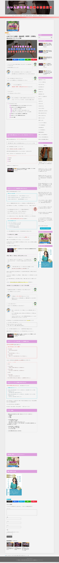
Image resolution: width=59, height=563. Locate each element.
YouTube (21, 15)
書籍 (27, 15)
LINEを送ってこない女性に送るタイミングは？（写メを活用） (21, 111)
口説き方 (40, 101)
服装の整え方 (41, 89)
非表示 (16, 103)
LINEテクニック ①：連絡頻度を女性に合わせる (18, 107)
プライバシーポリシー (30, 559)
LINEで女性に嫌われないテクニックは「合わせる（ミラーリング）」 (21, 105)
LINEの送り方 (6, 32)
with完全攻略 (41, 127)
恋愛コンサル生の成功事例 (43, 134)
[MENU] (6, 1)
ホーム (13, 15)
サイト (8, 526)
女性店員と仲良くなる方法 (43, 110)
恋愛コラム (41, 120)
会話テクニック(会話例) (43, 96)
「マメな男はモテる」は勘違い (16, 108)
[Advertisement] (22, 126)
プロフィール (17, 15)
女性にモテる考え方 (42, 115)
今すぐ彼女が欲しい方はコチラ (29, 17)
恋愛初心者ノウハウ (42, 79)
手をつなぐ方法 (41, 108)
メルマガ (24, 15)
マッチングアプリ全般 (42, 122)
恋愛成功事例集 (41, 132)
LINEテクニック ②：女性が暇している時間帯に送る (18, 113)
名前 (7, 518)
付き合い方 (41, 103)
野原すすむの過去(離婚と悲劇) (43, 139)
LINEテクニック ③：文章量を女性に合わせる (17, 115)
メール (8, 522)
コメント (8, 508)
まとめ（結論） (13, 117)
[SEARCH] (53, 1)
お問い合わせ (40, 15)
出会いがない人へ (35, 15)
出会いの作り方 (41, 84)
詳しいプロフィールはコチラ (45, 228)
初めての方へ (30, 15)
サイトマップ (44, 15)
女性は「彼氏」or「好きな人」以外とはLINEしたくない (20, 110)
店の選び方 (41, 91)
